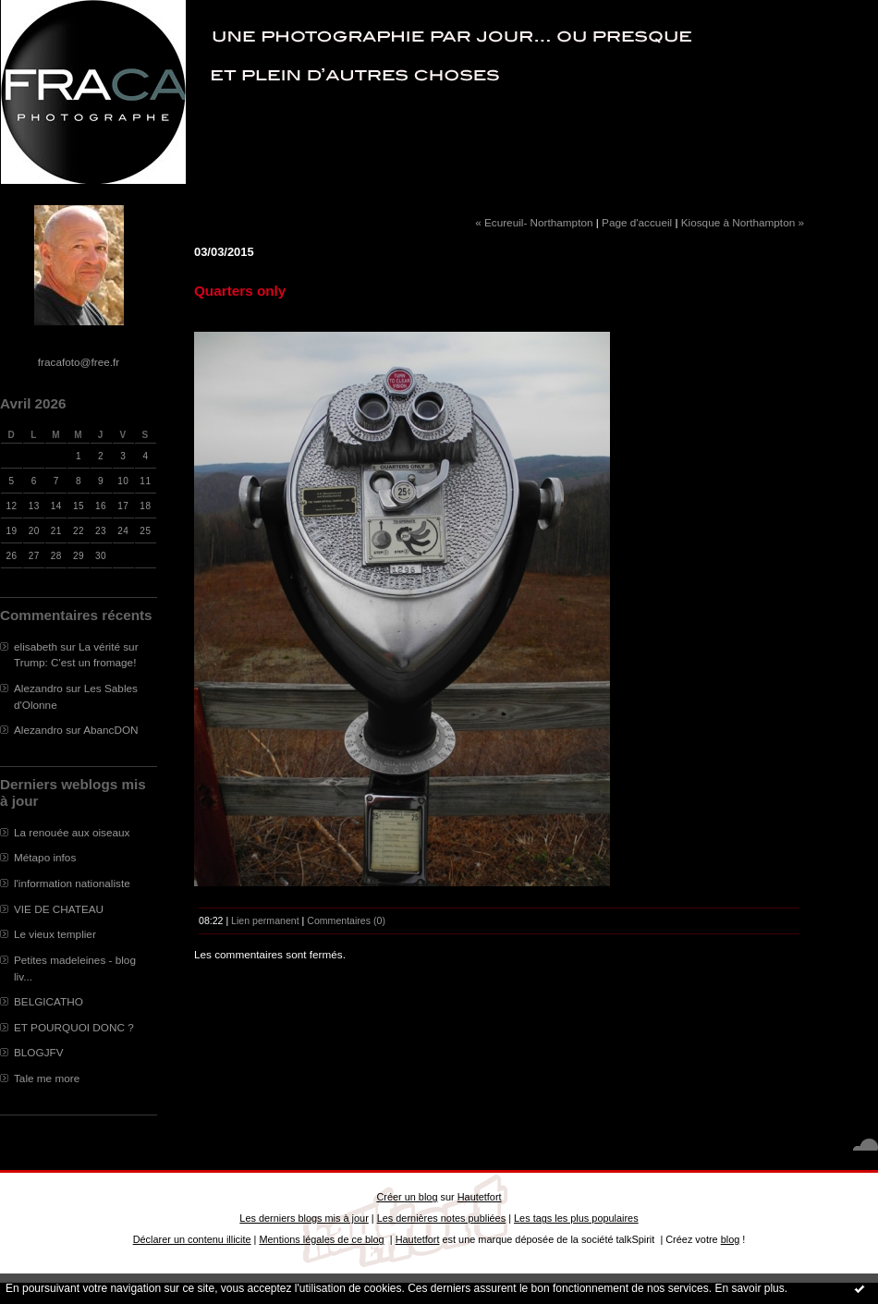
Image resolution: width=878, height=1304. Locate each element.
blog (730, 1239)
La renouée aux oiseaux (71, 832)
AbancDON (110, 730)
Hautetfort (479, 1196)
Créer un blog (406, 1196)
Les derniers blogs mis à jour (303, 1218)
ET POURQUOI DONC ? (74, 1027)
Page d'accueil (637, 222)
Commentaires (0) (346, 920)
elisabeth (35, 646)
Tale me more (46, 1078)
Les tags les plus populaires (576, 1218)
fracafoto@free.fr (78, 362)
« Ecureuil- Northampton (533, 222)
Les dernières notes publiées (441, 1218)
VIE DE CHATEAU (59, 909)
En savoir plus (749, 1288)
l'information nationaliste (72, 883)
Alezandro (38, 688)
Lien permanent (265, 920)
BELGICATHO (48, 1001)
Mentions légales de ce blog (321, 1239)
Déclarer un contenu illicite (192, 1239)
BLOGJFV (39, 1052)
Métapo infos (45, 857)
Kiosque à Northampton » (742, 222)
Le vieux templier (55, 934)
